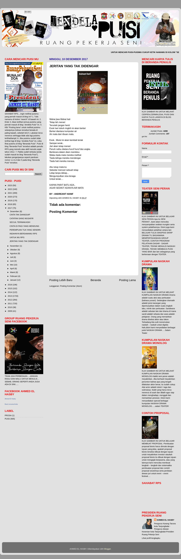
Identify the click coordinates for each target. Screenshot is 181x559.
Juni (12, 261)
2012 (10, 300)
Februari (14, 276)
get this (144, 136)
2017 (10, 208)
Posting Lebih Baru (60, 280)
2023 (10, 185)
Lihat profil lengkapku (151, 538)
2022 (10, 189)
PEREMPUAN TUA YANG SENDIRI (25, 230)
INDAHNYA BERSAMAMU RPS (23, 234)
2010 (10, 307)
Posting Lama (127, 280)
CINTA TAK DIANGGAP (20, 215)
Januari (13, 280)
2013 (10, 296)
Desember (15, 211)
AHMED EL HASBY (165, 520)
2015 (10, 288)
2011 (10, 303)
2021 (10, 193)
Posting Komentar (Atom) (71, 286)
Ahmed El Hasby (10, 399)
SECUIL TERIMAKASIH (20, 222)
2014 (10, 292)
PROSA (8, 415)
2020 (10, 197)
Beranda (95, 280)
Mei (12, 265)
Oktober (14, 250)
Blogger (107, 549)
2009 (10, 311)
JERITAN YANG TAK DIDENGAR (24, 241)
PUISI (7, 419)
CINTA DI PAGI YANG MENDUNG (24, 226)
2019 (10, 200)
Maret (13, 272)
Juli (12, 257)
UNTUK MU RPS (17, 237)
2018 (10, 204)
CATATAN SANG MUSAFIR (21, 218)
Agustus (14, 253)
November (15, 246)
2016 (10, 285)
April (12, 268)
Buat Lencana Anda (11, 404)
